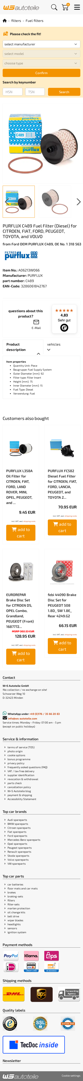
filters (16, 20)
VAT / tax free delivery (21, 771)
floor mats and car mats (23, 888)
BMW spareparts (18, 823)
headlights (14, 924)
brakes (12, 892)
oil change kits (16, 912)
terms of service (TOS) (21, 747)
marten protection (19, 908)
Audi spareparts (17, 819)
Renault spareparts (19, 851)
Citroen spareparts (19, 827)
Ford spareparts (17, 835)
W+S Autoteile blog (19, 790)
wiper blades (15, 920)
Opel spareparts (17, 843)
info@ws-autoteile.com (22, 718)
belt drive (13, 916)
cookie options (16, 755)
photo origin (15, 751)
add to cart (21, 532)
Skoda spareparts (18, 855)
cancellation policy (19, 787)
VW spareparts (17, 863)
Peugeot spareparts (20, 847)
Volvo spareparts (18, 859)
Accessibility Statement (22, 798)
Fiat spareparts (17, 831)
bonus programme (19, 759)
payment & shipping (20, 794)
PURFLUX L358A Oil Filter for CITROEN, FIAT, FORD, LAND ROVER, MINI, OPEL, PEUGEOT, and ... (19, 487)
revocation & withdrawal (23, 779)
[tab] (23, 347)
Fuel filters (34, 20)
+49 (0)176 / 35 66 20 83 (44, 713)
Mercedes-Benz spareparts (24, 839)
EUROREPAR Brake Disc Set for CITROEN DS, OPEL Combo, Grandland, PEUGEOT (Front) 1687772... (20, 610)
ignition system (17, 932)
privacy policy (16, 763)
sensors (12, 928)
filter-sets (13, 904)
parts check (15, 783)
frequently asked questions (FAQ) (27, 767)
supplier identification (21, 775)
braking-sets (15, 896)
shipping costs (29, 521)
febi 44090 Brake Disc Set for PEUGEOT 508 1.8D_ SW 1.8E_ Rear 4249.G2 (62, 605)
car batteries (15, 884)
